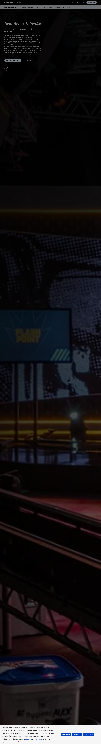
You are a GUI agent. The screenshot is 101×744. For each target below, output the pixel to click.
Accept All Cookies (88, 734)
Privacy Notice (38, 739)
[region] (50, 734)
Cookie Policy (28, 739)
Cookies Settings (66, 734)
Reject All (76, 734)
